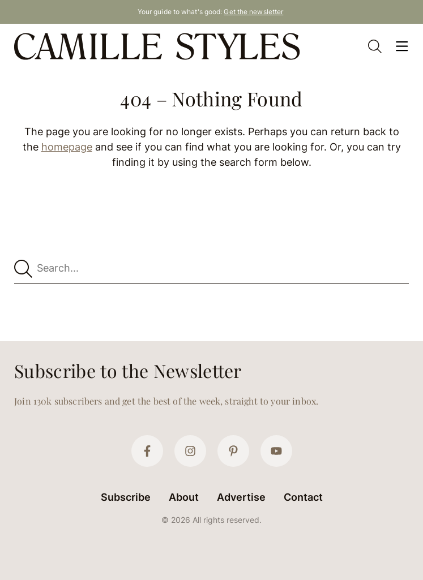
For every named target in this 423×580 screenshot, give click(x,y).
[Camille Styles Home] (159, 46)
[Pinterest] (233, 451)
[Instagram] (190, 451)
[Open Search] (374, 46)
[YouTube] (276, 451)
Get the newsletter (253, 11)
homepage (66, 147)
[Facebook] (147, 451)
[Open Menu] (402, 46)
